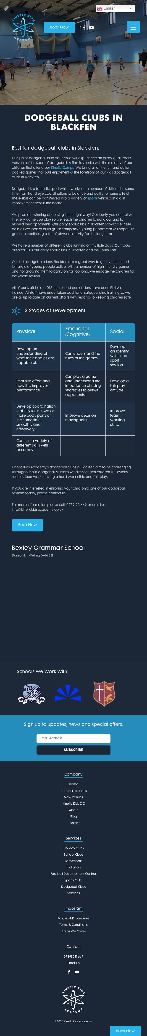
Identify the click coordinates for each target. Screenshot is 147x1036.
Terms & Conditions (73, 925)
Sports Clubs (74, 880)
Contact (73, 823)
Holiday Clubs (73, 848)
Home (73, 784)
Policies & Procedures (73, 918)
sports (92, 198)
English (106, 8)
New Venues (73, 797)
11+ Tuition (74, 867)
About (73, 810)
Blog (73, 816)
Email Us (74, 963)
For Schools (73, 861)
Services (73, 893)
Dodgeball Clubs (73, 886)
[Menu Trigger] (133, 27)
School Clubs (73, 854)
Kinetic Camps (62, 168)
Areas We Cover (73, 931)
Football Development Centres (73, 874)
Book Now (27, 525)
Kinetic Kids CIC (74, 803)
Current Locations (73, 791)
